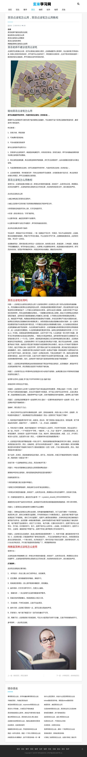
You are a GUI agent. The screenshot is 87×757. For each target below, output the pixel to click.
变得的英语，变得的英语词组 (54, 733)
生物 (54, 749)
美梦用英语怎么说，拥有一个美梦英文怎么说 (59, 729)
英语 (33, 10)
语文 (17, 10)
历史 (63, 10)
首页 (10, 10)
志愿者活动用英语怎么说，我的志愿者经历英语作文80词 (24, 721)
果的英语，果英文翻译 (20, 675)
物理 (40, 10)
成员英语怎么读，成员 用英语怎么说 (56, 717)
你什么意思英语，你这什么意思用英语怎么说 (59, 696)
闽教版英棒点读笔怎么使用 (17, 44)
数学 (25, 10)
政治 (58, 749)
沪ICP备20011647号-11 (54, 753)
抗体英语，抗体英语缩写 (16, 725)
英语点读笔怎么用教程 (16, 38)
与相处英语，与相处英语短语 (18, 700)
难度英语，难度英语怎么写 (53, 704)
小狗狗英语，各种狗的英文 (70, 675)
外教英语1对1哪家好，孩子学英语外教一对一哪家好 (24, 737)
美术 (67, 749)
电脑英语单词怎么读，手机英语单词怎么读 (22, 729)
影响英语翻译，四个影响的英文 (55, 713)
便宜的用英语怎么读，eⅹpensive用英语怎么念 (23, 704)
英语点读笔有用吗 (14, 41)
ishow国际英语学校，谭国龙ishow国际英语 (58, 700)
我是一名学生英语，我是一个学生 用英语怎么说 (24, 733)
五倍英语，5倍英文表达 (52, 725)
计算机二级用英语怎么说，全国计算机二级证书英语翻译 (60, 737)
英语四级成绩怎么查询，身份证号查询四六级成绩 (24, 713)
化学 (48, 10)
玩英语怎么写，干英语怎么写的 (55, 721)
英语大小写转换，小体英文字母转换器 (21, 709)
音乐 (63, 749)
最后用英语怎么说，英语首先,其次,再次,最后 (23, 717)
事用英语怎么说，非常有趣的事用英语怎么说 (23, 696)
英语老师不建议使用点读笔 (17, 32)
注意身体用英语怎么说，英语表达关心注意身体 (60, 709)
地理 (56, 10)
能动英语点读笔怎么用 (16, 35)
